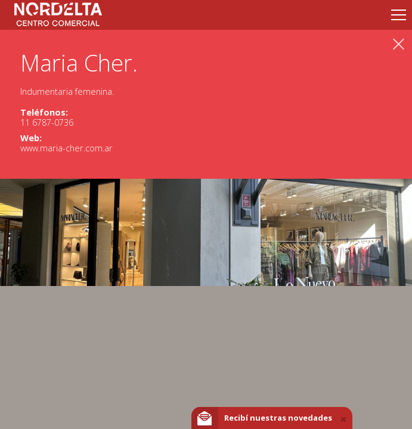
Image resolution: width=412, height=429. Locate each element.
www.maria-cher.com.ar (66, 148)
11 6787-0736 (46, 122)
